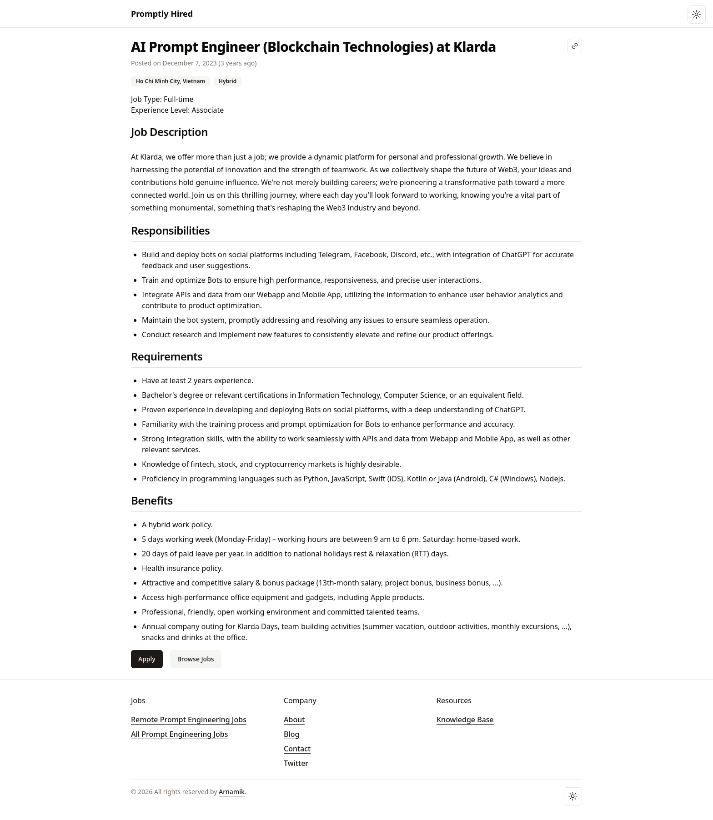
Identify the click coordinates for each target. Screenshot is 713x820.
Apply (147, 659)
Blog (291, 734)
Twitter (296, 763)
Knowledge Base (465, 720)
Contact (297, 749)
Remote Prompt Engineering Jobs (188, 720)
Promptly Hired (162, 13)
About (294, 720)
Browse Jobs (195, 659)
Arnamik (232, 791)
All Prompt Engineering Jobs (179, 734)
